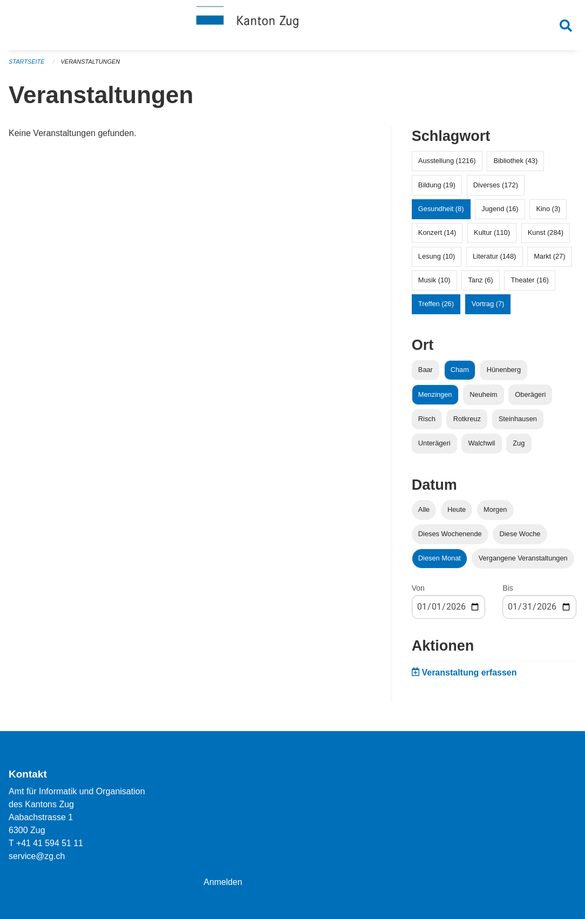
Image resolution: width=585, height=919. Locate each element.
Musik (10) (434, 283)
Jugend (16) (499, 211)
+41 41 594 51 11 (50, 843)
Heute (456, 512)
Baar (425, 373)
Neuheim (483, 397)
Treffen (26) (436, 307)
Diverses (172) (495, 188)
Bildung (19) (436, 188)
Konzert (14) (437, 235)
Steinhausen (518, 421)
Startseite (27, 65)
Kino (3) (548, 211)
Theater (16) (529, 283)
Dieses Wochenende (450, 537)
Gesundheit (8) (441, 211)
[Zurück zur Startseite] (292, 26)
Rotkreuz (467, 421)
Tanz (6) (480, 283)
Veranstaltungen (90, 65)
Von (418, 591)
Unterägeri (434, 446)
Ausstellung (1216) (447, 164)
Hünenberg (504, 373)
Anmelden (222, 882)
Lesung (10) (436, 259)
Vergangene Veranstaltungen (523, 561)
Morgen (495, 512)
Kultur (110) (492, 235)
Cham (460, 373)
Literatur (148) (494, 259)
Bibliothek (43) (515, 164)
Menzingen (435, 397)
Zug (519, 446)
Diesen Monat (439, 561)
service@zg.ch (37, 856)
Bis (507, 591)
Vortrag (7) (488, 307)
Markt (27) (549, 259)
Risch (427, 421)
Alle (424, 512)
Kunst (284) (545, 235)
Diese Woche (520, 537)
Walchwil (481, 446)
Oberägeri (530, 397)
